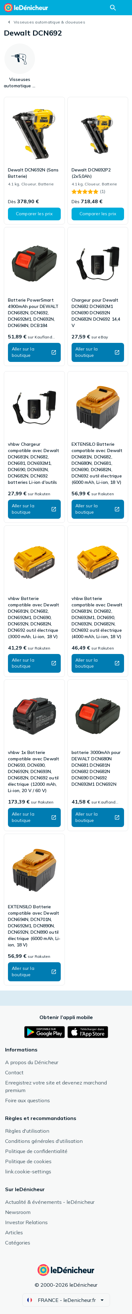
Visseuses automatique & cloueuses (49, 22)
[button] (34, 214)
